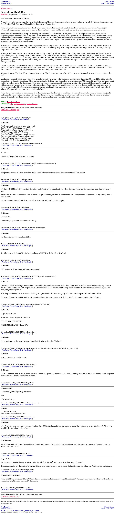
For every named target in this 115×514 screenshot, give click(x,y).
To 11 (21, 405)
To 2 (21, 350)
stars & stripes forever (33, 348)
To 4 (21, 471)
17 (1, 435)
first (2, 110)
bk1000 (27, 228)
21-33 (10, 110)
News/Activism (109, 2)
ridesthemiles (30, 332)
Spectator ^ (4, 14)
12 (1, 348)
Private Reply (14, 119)
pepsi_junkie (30, 470)
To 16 (21, 455)
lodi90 (27, 207)
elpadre (28, 435)
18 (1, 453)
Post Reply (5, 119)
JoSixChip (28, 276)
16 (1, 417)
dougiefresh (30, 383)
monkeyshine (30, 304)
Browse (3, 3)
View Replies (24, 119)
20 (1, 488)
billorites (28, 117)
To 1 (21, 145)
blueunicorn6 (29, 163)
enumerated (29, 244)
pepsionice (28, 180)
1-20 (6, 110)
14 (1, 383)
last (18, 110)
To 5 (21, 419)
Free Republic (5, 2)
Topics (103, 3)
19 (1, 470)
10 (1, 304)
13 (1, 364)
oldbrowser (29, 417)
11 (1, 332)
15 (1, 403)
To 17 (21, 490)
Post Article (110, 3)
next (14, 110)
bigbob (27, 260)
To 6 (21, 366)
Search (9, 3)
